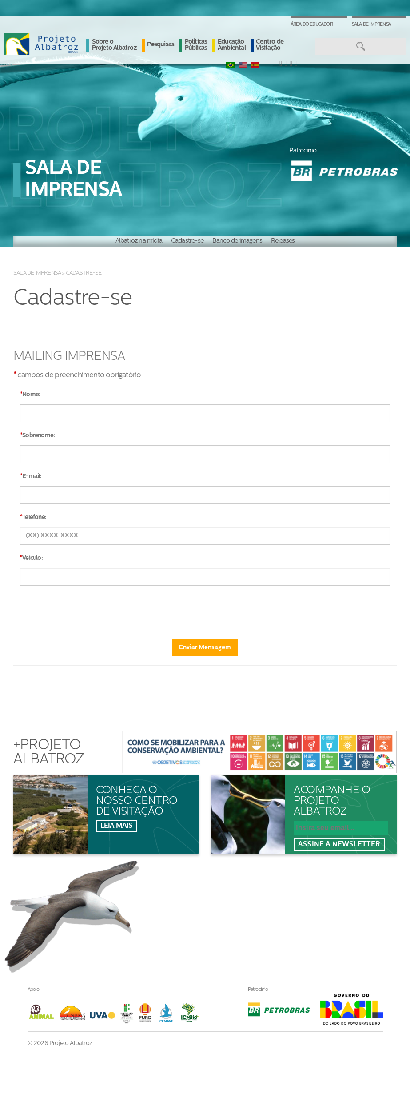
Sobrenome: (38, 435)
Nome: (31, 394)
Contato (233, 917)
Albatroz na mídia (138, 241)
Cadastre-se (187, 241)
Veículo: (32, 558)
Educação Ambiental (232, 45)
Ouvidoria (236, 935)
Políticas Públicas (196, 45)
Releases (283, 241)
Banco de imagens (237, 241)
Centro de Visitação (269, 45)
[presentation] (205, 609)
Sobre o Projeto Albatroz (114, 45)
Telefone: (34, 517)
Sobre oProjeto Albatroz (176, 884)
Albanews (236, 898)
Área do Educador (312, 24)
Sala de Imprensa (371, 24)
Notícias (234, 880)
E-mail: (31, 476)
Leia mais (116, 826)
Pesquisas (160, 44)
